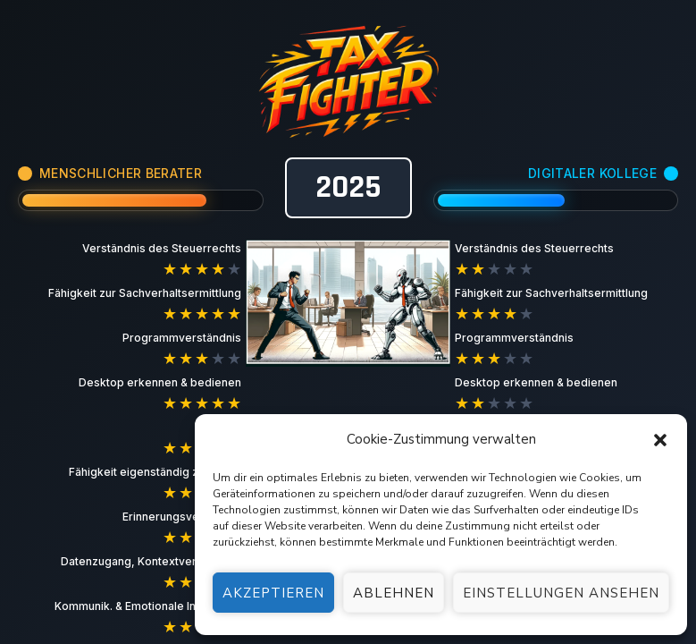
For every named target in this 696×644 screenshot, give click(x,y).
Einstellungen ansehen (561, 593)
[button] (660, 440)
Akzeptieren (273, 593)
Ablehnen (393, 593)
